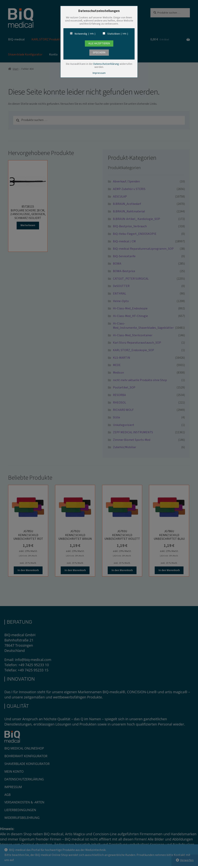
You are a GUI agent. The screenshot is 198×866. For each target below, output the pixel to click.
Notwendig (81, 33)
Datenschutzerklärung (106, 64)
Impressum (99, 73)
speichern (99, 52)
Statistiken (113, 33)
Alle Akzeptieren (99, 43)
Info (92, 33)
